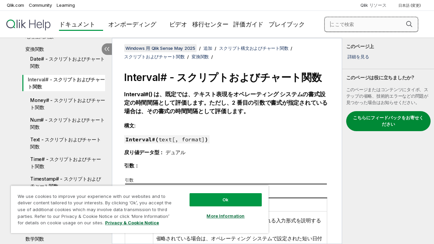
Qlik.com (15, 5)
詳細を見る (358, 56)
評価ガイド (248, 24)
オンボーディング (132, 24)
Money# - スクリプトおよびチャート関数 (67, 103)
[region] (136, 206)
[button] (409, 24)
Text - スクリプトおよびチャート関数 (65, 143)
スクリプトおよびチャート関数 (154, 56)
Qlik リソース (373, 5)
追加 (207, 48)
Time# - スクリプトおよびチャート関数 (65, 162)
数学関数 (34, 239)
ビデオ (178, 24)
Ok (220, 194)
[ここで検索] (371, 24)
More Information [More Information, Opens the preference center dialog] (220, 211)
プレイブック (287, 24)
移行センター (210, 24)
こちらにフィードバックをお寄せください (388, 121)
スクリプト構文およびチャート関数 (253, 48)
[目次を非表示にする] (107, 49)
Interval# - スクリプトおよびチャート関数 (66, 83)
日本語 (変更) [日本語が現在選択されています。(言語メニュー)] (410, 5)
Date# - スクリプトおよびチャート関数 (67, 62)
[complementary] (388, 141)
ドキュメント (77, 24)
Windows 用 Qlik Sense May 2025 (160, 48)
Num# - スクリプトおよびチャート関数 (67, 123)
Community (40, 5)
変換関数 (34, 49)
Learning (66, 5)
